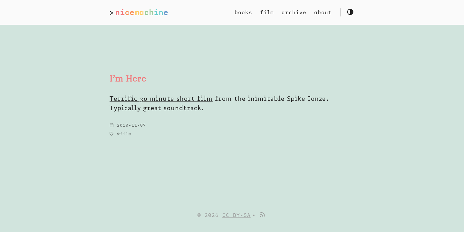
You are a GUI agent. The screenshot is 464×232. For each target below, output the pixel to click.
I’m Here (128, 78)
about (323, 12)
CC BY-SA (236, 215)
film (267, 12)
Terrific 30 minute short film (161, 98)
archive (294, 12)
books (243, 12)
